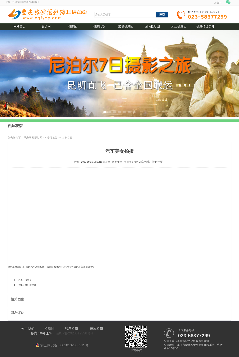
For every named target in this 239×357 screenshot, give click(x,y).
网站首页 (19, 26)
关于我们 (28, 328)
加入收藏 (144, 161)
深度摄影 (71, 328)
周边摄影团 (178, 26)
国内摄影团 (152, 26)
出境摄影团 (125, 26)
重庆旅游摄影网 (33, 137)
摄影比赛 (99, 26)
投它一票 (157, 161)
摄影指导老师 (205, 26)
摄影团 (72, 26)
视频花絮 (52, 137)
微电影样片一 (32, 285)
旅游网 (46, 26)
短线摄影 (96, 328)
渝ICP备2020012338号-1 (75, 333)
